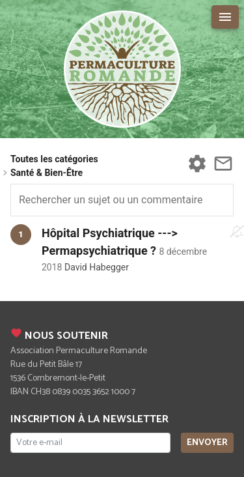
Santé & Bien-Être (46, 172)
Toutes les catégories (54, 159)
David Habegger (96, 267)
